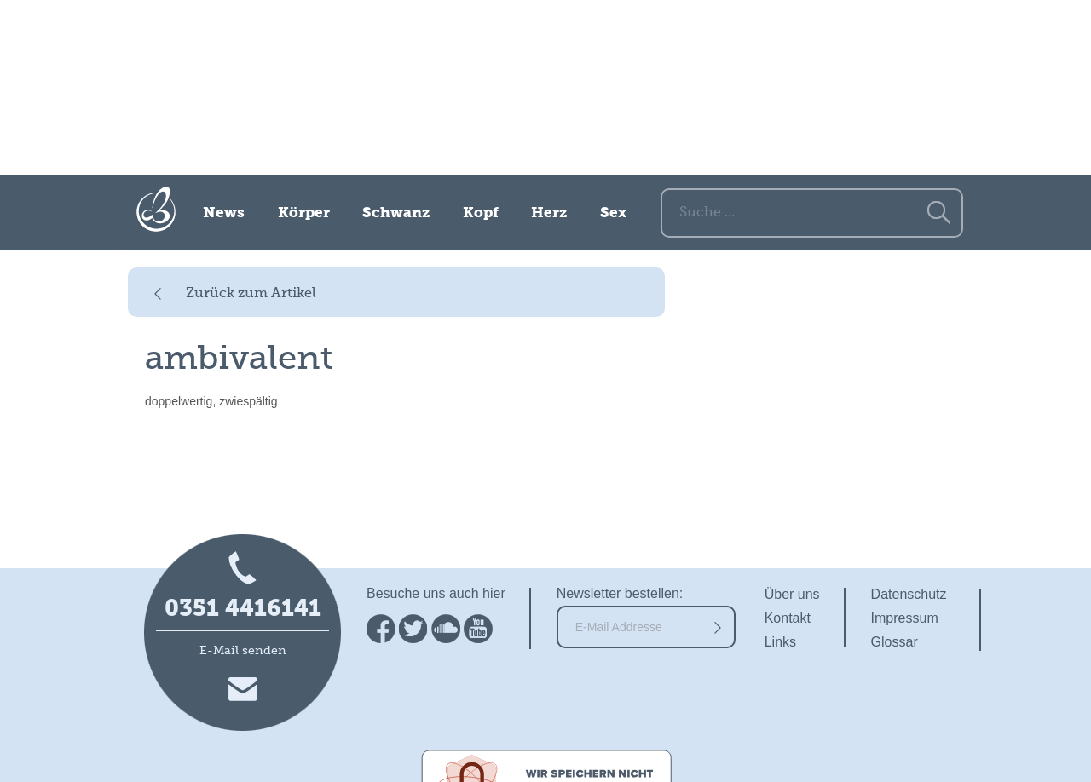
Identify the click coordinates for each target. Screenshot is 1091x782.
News (224, 213)
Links (780, 642)
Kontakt (788, 618)
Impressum (904, 618)
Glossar (894, 642)
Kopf (481, 213)
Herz (549, 213)
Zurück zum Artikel (251, 294)
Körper (304, 213)
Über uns (792, 594)
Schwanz (396, 213)
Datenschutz (909, 594)
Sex (613, 213)
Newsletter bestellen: (620, 593)
